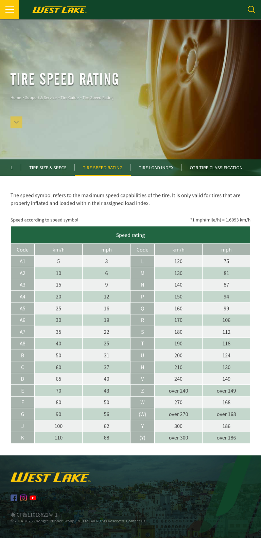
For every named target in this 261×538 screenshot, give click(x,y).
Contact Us (135, 520)
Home (16, 102)
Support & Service (40, 102)
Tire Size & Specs (48, 167)
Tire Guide (69, 102)
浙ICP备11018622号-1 (34, 514)
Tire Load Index (156, 167)
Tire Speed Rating (98, 102)
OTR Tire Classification (216, 167)
